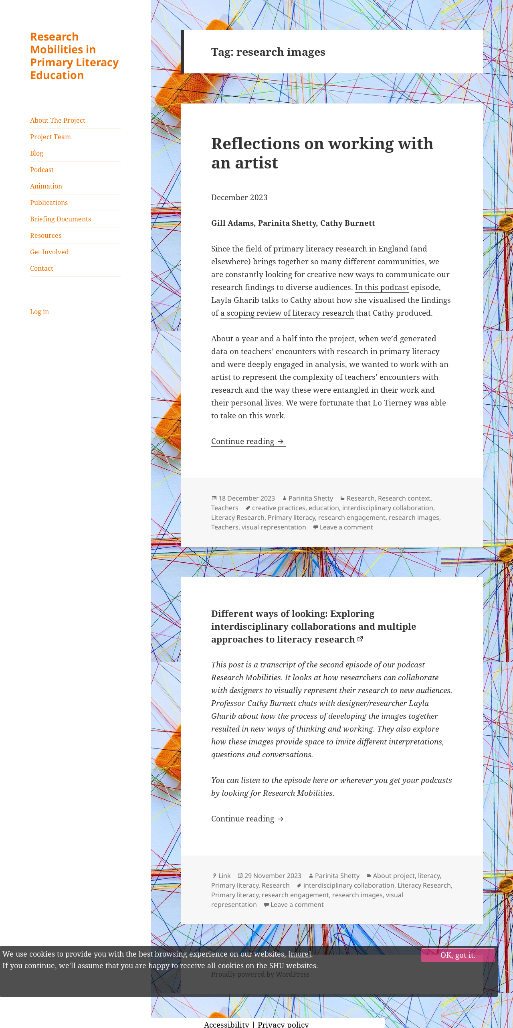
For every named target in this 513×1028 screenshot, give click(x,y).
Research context (404, 498)
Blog (36, 153)
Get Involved (49, 251)
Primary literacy (291, 517)
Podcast (42, 169)
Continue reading (248, 441)
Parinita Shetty (311, 498)
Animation (46, 186)
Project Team (50, 136)
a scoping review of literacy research (287, 313)
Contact (41, 268)
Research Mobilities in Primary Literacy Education (74, 55)
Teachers (224, 507)
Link (224, 875)
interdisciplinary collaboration (387, 507)
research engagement (352, 517)
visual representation (274, 527)
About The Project (57, 120)
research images (414, 517)
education (324, 507)
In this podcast (382, 287)
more (300, 954)
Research (361, 498)
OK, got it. (458, 955)
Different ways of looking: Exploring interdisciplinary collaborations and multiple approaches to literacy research (313, 626)
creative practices (278, 507)
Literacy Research (238, 517)
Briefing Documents (60, 219)
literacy (429, 875)
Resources (45, 235)
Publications (49, 202)
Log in (39, 311)
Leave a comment (346, 527)
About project (394, 875)
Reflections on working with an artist (322, 152)
